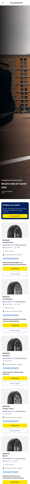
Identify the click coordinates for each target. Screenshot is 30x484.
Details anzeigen (15, 274)
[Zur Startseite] (16, 2)
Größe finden (15, 269)
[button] (14, 245)
